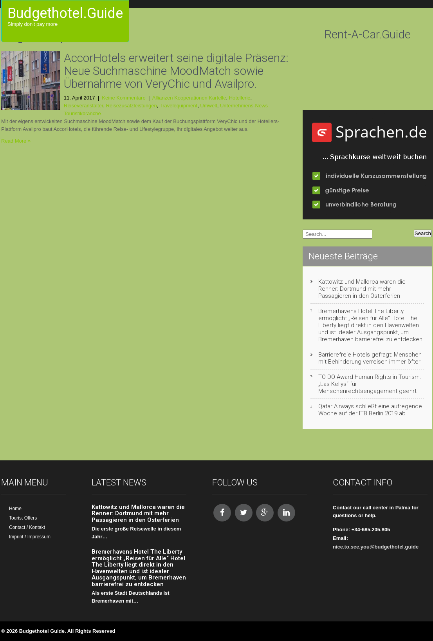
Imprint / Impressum (30, 537)
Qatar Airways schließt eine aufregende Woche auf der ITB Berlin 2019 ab (370, 410)
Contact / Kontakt (27, 527)
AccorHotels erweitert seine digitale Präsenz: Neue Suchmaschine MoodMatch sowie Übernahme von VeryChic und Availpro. (176, 71)
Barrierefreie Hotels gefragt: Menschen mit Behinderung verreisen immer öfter (370, 358)
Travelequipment (178, 106)
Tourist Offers (23, 518)
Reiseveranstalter (83, 106)
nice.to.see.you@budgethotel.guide (376, 547)
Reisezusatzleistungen (131, 106)
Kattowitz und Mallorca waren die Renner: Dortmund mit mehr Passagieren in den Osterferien (362, 288)
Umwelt (208, 106)
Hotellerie (240, 98)
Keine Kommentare (123, 98)
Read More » (16, 141)
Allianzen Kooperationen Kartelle (189, 98)
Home (15, 508)
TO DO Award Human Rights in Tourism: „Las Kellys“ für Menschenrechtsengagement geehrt (369, 384)
